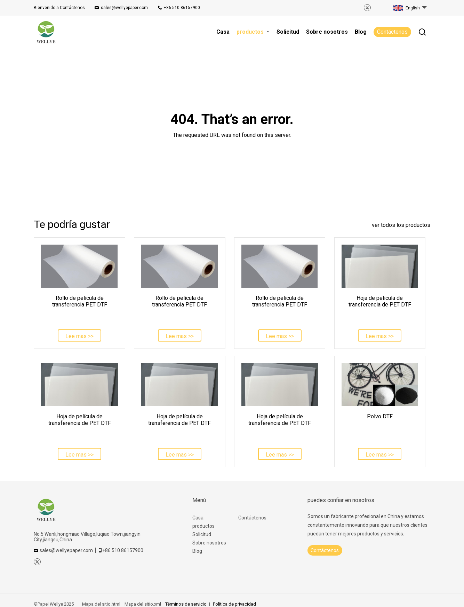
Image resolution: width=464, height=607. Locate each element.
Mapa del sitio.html (101, 604)
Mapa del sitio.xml (143, 604)
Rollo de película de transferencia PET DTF (79, 301)
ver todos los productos (401, 225)
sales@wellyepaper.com (124, 7)
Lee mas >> (79, 336)
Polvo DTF (380, 416)
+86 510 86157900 (182, 7)
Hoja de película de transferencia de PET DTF (380, 301)
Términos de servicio (186, 604)
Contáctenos (59, 7)
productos (203, 526)
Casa (197, 517)
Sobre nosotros (209, 543)
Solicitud (201, 534)
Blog (197, 551)
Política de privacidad (234, 604)
